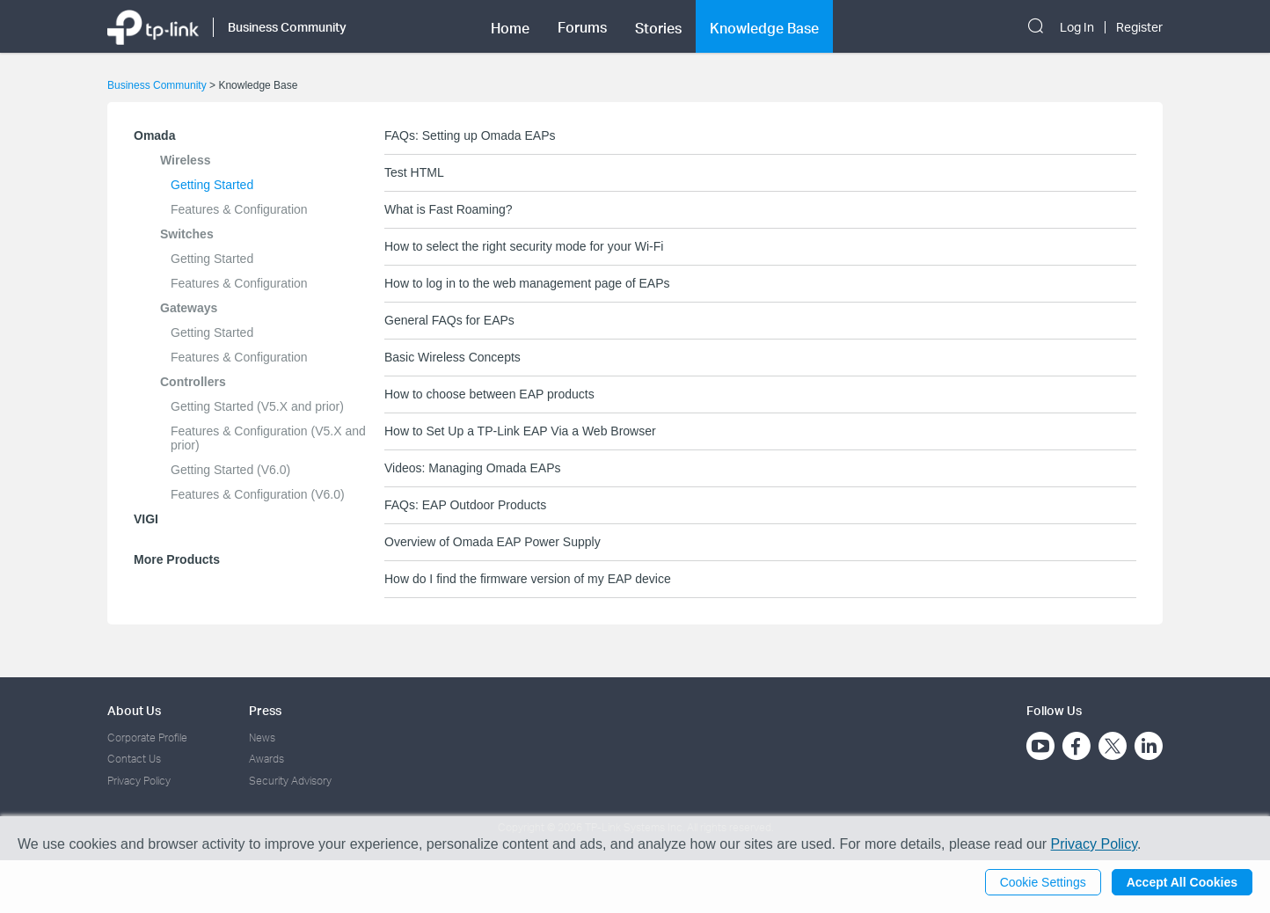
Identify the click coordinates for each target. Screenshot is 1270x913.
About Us (134, 710)
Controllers (193, 382)
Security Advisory (290, 780)
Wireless (185, 160)
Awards (266, 758)
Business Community (157, 85)
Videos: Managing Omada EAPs (472, 468)
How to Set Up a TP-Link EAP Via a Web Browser (520, 431)
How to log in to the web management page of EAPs (527, 283)
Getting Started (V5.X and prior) (257, 406)
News (262, 737)
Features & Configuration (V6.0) (258, 494)
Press (265, 710)
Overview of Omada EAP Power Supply (492, 542)
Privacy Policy (139, 780)
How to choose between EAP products (489, 394)
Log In (1077, 27)
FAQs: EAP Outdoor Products (465, 505)
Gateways (188, 308)
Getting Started (212, 185)
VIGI (146, 519)
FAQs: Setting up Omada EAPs (470, 135)
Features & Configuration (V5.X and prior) (268, 438)
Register (1139, 27)
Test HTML (414, 172)
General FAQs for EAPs (449, 320)
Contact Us (134, 758)
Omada (154, 135)
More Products (177, 559)
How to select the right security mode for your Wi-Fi (523, 246)
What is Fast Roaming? (448, 209)
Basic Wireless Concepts (452, 357)
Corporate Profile (147, 737)
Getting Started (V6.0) (230, 470)
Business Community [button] (287, 26)
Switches (187, 234)
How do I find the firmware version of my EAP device (527, 579)
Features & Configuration (239, 209)
